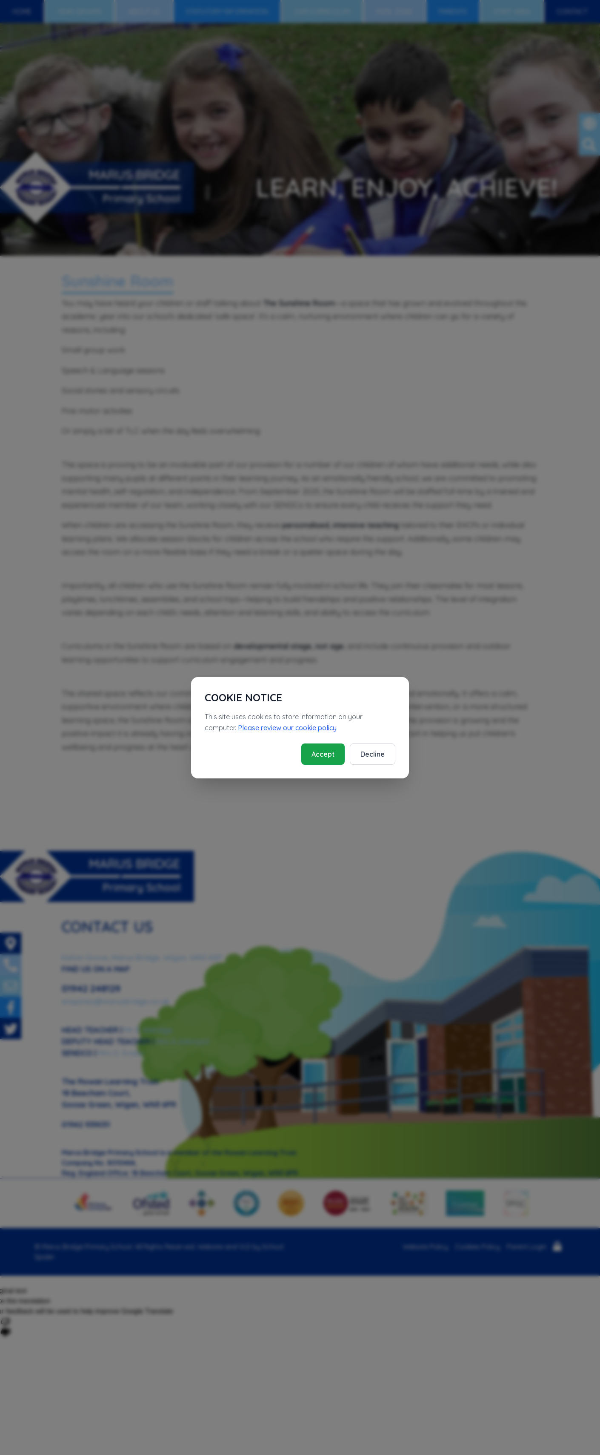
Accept (322, 754)
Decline (372, 754)
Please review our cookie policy (287, 727)
